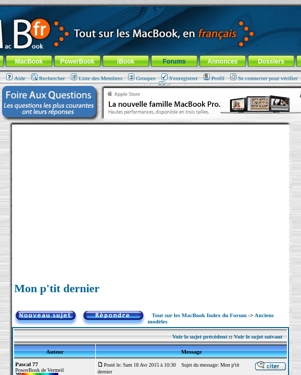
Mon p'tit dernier (56, 288)
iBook (125, 61)
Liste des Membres (96, 78)
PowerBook (77, 61)
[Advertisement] (150, 197)
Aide (15, 78)
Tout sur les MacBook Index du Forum (199, 315)
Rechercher (48, 78)
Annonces (222, 61)
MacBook (29, 61)
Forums (173, 61)
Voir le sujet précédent (199, 336)
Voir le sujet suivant (258, 336)
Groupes (141, 78)
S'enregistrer (179, 78)
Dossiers (271, 61)
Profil (214, 78)
